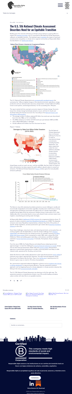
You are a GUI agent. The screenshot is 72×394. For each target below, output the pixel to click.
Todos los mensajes (9, 13)
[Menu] (60, 5)
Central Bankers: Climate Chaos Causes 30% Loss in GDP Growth (13, 307)
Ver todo (67, 290)
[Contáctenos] (35, 378)
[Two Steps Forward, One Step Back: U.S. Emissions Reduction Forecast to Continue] (36, 298)
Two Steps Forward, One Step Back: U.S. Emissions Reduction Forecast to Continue (35, 307)
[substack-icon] (38, 384)
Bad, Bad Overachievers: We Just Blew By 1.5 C (58, 307)
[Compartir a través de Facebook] (10, 280)
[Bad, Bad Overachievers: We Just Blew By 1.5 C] (59, 298)
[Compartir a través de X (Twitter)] (14, 280)
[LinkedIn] (32, 384)
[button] (67, 13)
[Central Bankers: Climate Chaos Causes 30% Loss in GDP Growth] (13, 298)
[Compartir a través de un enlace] (21, 280)
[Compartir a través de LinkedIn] (17, 280)
